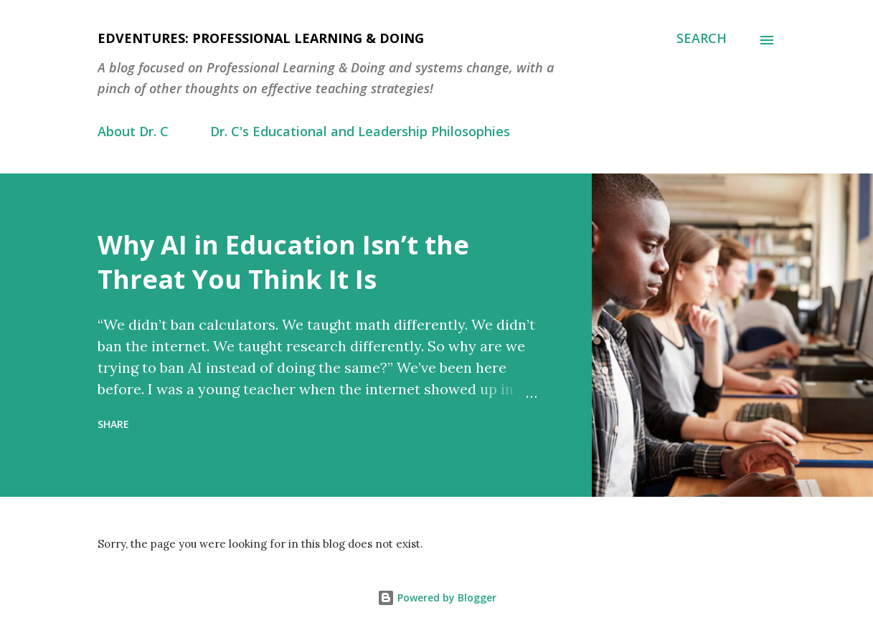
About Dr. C (133, 131)
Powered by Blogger (436, 597)
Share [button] (113, 424)
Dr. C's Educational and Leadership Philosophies (360, 131)
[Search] (701, 38)
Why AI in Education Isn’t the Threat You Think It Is (283, 262)
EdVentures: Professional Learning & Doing (261, 38)
